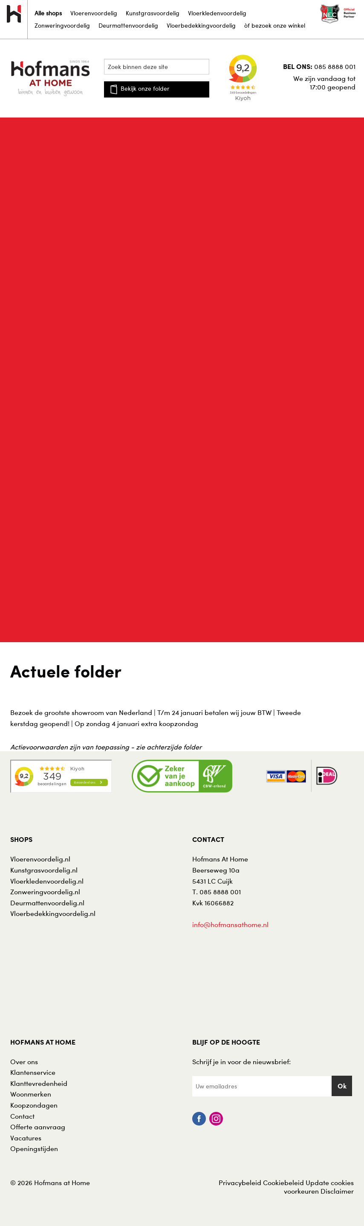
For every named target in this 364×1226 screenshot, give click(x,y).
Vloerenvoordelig (93, 13)
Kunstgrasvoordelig (152, 13)
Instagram (216, 1118)
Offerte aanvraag (37, 1127)
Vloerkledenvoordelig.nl (47, 881)
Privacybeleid (240, 1182)
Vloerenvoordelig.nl (40, 859)
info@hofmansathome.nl (230, 924)
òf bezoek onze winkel (274, 25)
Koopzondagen (34, 1105)
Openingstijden (34, 1148)
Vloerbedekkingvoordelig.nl (52, 913)
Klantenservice (32, 1072)
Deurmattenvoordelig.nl (47, 903)
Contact (22, 1116)
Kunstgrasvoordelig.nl (44, 870)
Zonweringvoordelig (62, 25)
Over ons (24, 1061)
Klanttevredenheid (38, 1083)
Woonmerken (30, 1094)
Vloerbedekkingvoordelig (201, 25)
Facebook (199, 1118)
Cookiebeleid (283, 1182)
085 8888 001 (334, 66)
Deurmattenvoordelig (128, 25)
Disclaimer (337, 1191)
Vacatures (25, 1138)
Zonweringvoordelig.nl (45, 891)
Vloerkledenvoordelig (217, 13)
